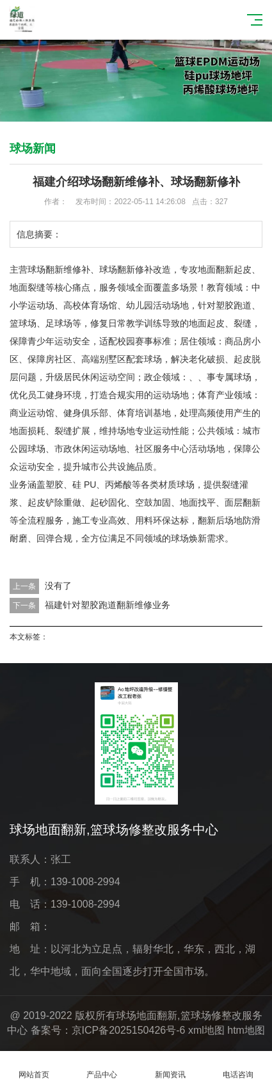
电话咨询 (238, 1067)
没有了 (58, 586)
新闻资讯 (170, 1067)
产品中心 (102, 1067)
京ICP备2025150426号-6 (129, 1030)
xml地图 (206, 1030)
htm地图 (246, 1030)
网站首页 (34, 1067)
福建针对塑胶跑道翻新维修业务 (107, 605)
